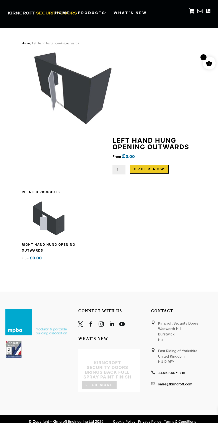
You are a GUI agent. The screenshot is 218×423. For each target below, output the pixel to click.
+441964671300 (171, 373)
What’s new (130, 12)
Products (91, 12)
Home (62, 12)
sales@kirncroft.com (175, 384)
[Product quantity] (118, 169)
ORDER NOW (149, 169)
